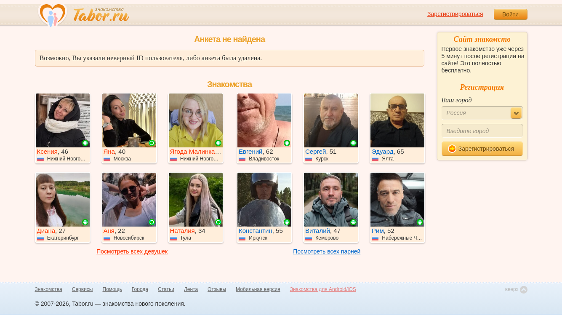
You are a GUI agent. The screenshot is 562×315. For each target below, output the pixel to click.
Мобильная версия (258, 289)
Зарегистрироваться (455, 14)
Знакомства (48, 289)
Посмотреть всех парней (326, 251)
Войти (510, 14)
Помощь (112, 289)
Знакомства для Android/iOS (323, 289)
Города (140, 289)
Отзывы (217, 289)
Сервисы (82, 289)
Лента (191, 289)
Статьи (166, 289)
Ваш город (457, 100)
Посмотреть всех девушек (132, 251)
